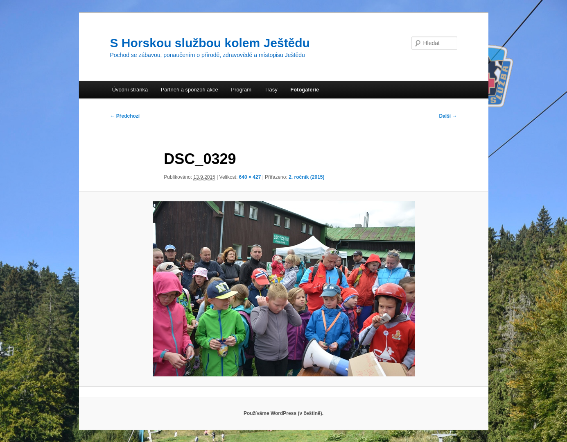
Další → (448, 116)
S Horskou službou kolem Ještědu (210, 43)
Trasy (271, 90)
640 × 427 (250, 177)
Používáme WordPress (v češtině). (283, 413)
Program (241, 90)
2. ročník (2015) (306, 177)
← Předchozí (125, 116)
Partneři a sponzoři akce (189, 90)
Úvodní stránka (130, 90)
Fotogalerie (304, 90)
